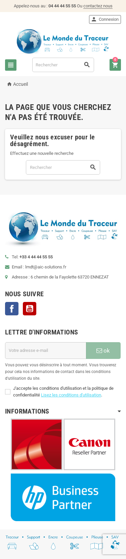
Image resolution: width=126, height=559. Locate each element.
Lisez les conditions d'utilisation (71, 394)
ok (103, 350)
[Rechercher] (63, 65)
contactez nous (98, 5)
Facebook (11, 308)
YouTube (29, 308)
